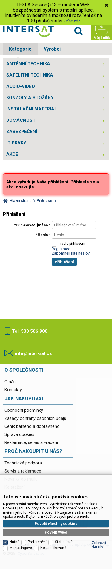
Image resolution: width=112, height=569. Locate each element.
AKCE (12, 154)
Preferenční (37, 542)
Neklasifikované (53, 548)
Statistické (64, 542)
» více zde (71, 21)
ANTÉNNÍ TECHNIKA (28, 63)
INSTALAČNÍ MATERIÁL (31, 109)
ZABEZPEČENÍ (21, 131)
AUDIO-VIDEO (20, 86)
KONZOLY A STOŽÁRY (30, 97)
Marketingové (21, 548)
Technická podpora (23, 463)
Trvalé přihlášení (71, 243)
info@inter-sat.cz (33, 353)
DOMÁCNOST (21, 120)
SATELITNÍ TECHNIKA (29, 75)
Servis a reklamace (22, 471)
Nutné (14, 542)
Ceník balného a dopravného (32, 426)
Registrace (61, 249)
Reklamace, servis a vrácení (31, 442)
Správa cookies (19, 434)
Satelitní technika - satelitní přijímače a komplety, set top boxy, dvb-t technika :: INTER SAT (28, 31)
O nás (10, 381)
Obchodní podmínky (23, 410)
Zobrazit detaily (99, 544)
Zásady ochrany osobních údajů (35, 418)
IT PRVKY (16, 143)
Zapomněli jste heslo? (71, 253)
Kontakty (13, 389)
